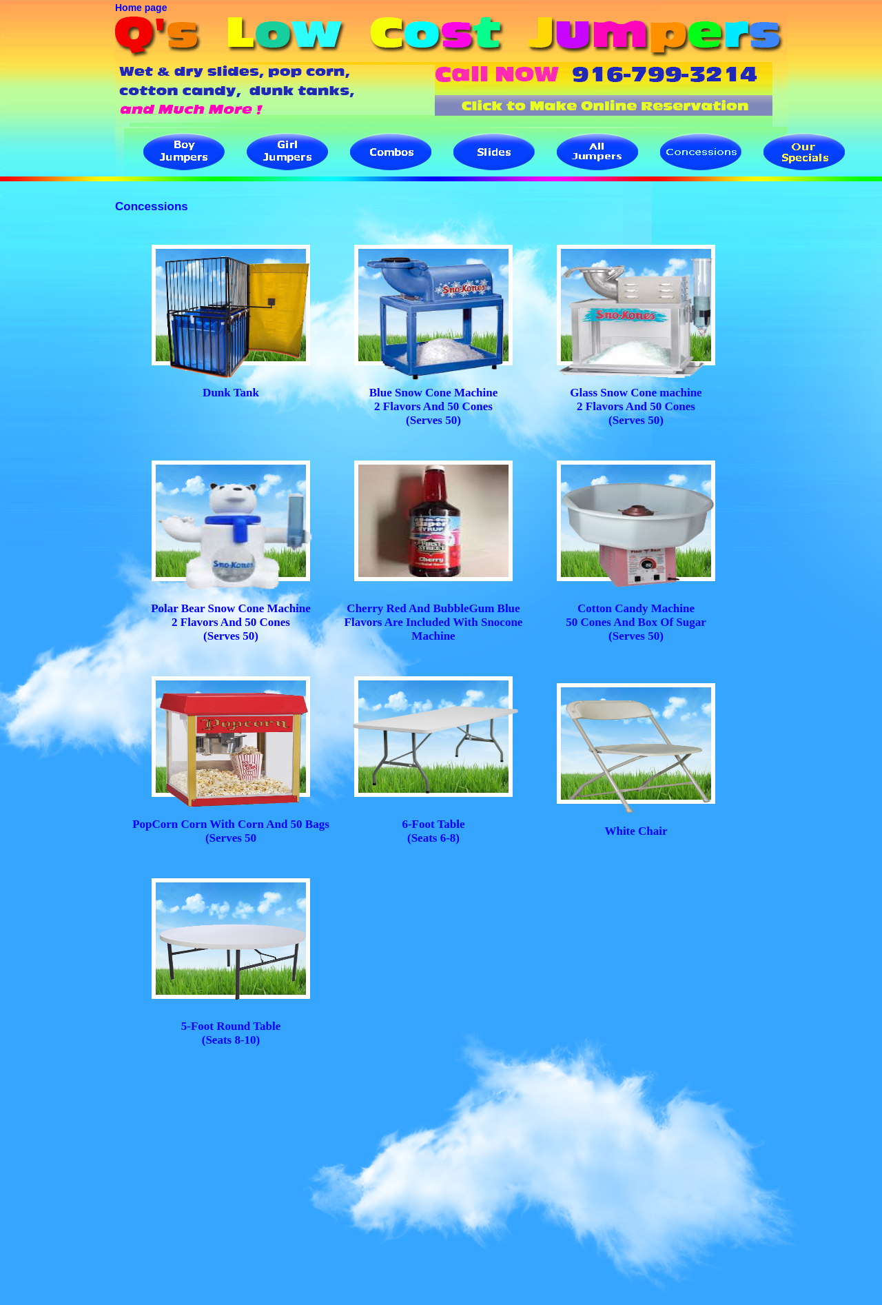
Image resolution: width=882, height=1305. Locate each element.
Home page (141, 7)
